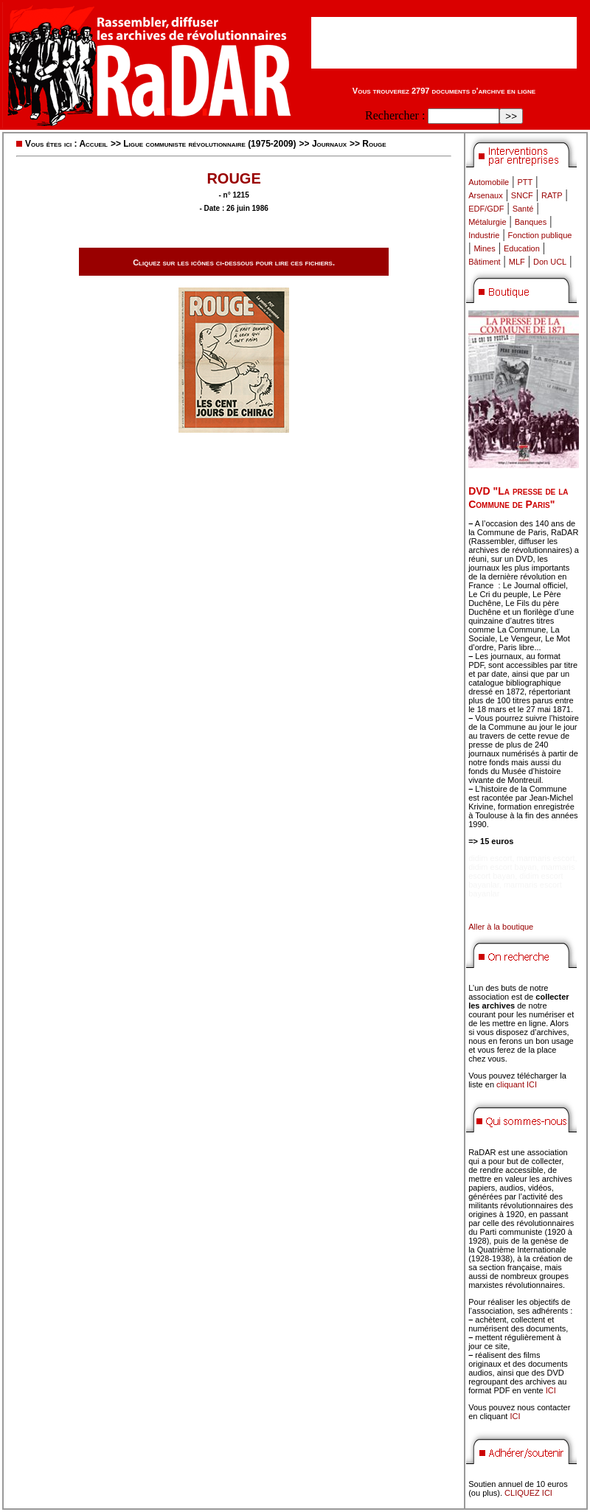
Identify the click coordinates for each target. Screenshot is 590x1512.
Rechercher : (395, 115)
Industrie (483, 235)
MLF (517, 261)
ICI (551, 1390)
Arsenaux (485, 195)
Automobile (488, 182)
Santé (523, 208)
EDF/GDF (486, 208)
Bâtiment (484, 261)
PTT (524, 182)
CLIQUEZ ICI (528, 1492)
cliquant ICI (516, 1084)
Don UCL (549, 261)
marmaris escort (546, 858)
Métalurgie (487, 221)
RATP (552, 195)
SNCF (522, 195)
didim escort (490, 858)
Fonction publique (540, 235)
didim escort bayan (502, 867)
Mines (484, 248)
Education (522, 248)
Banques (530, 221)
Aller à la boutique (500, 926)
